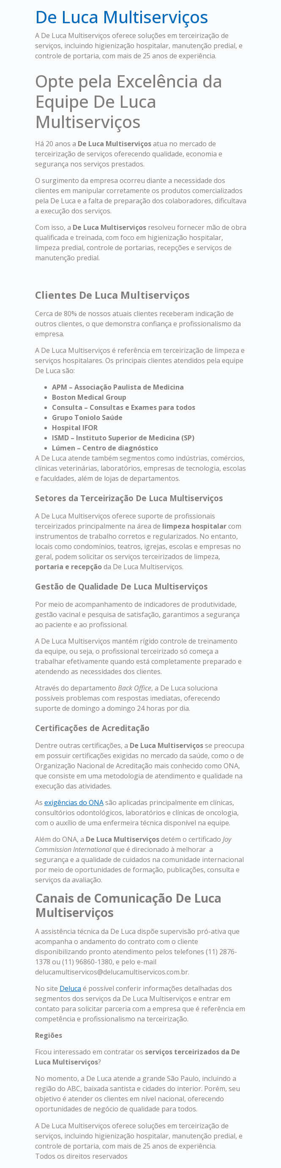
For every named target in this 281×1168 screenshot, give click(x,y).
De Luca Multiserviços (121, 16)
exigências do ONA (74, 802)
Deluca (70, 988)
